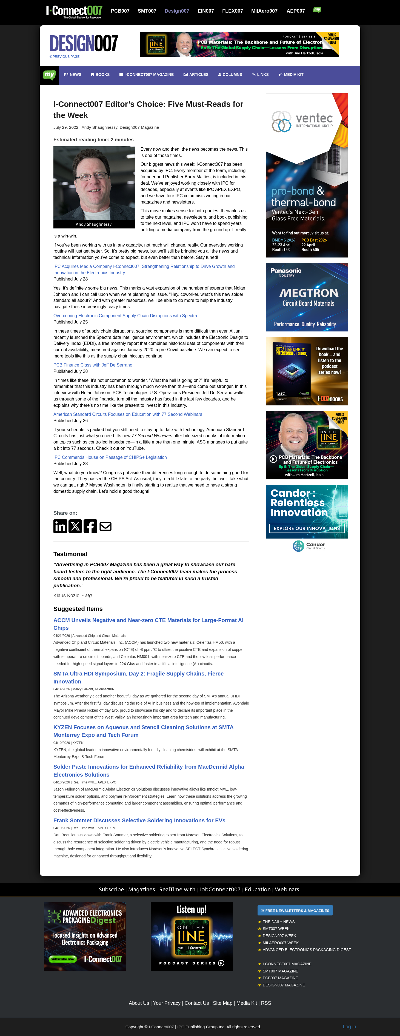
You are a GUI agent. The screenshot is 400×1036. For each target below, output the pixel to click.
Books (100, 75)
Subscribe (111, 890)
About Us (139, 1003)
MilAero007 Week (278, 943)
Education (258, 890)
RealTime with (177, 890)
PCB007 (120, 11)
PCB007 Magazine (278, 978)
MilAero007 (264, 11)
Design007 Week (277, 936)
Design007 (177, 11)
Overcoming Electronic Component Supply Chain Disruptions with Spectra (125, 315)
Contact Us (197, 1003)
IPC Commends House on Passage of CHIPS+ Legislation (110, 457)
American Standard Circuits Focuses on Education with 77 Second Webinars (127, 414)
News (72, 75)
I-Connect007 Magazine (146, 75)
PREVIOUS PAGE (64, 57)
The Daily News (276, 922)
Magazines (141, 890)
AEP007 (296, 11)
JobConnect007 (220, 890)
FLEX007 (232, 11)
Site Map (222, 1003)
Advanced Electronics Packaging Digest (304, 950)
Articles (196, 75)
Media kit (291, 75)
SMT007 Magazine (278, 971)
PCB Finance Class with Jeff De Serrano (92, 365)
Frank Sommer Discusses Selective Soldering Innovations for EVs (139, 820)
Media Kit (246, 1003)
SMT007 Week (274, 928)
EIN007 (206, 11)
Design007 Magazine (281, 985)
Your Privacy (167, 1003)
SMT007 (147, 11)
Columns (230, 75)
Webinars (287, 890)
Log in (349, 1026)
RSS (266, 1003)
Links (260, 75)
